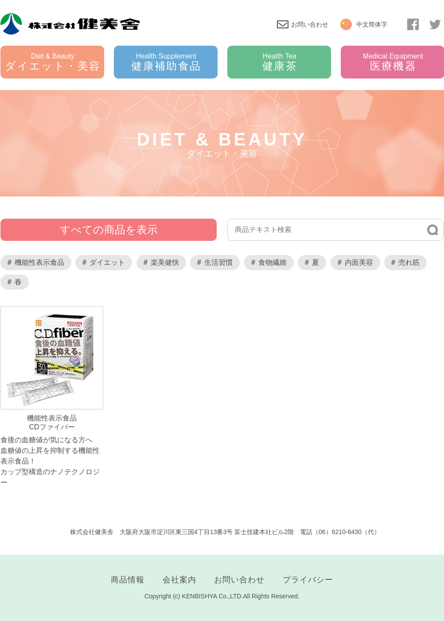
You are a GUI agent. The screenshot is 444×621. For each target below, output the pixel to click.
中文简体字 (371, 24)
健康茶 (279, 62)
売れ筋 (409, 262)
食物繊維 (272, 262)
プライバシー (308, 579)
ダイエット (107, 262)
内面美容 (359, 262)
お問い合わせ (309, 24)
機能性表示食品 (39, 262)
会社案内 (179, 579)
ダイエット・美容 (52, 62)
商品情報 (127, 579)
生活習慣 (218, 262)
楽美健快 (165, 262)
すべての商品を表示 (109, 230)
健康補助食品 (166, 62)
